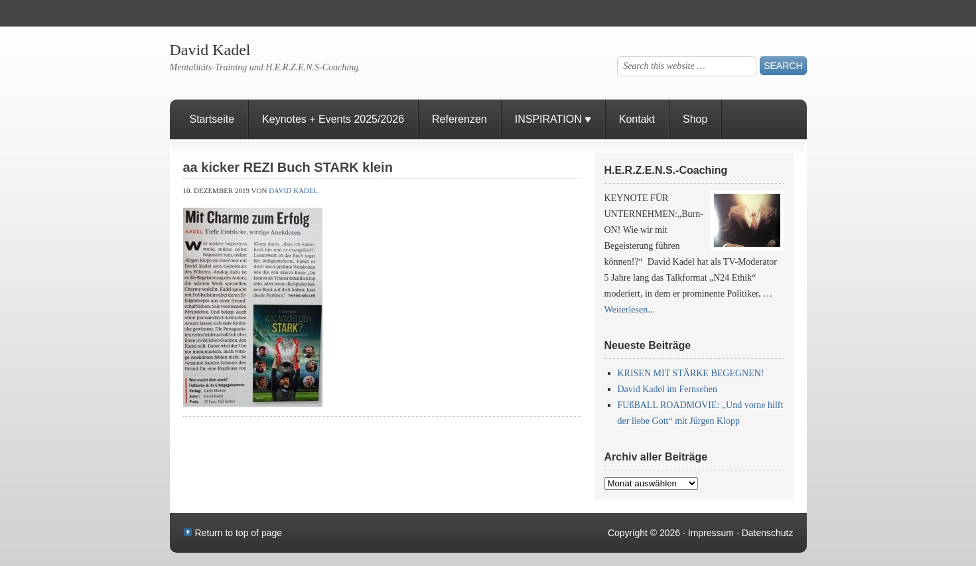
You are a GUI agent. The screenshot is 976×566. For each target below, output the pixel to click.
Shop (695, 119)
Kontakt (637, 119)
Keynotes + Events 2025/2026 (333, 119)
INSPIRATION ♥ (553, 119)
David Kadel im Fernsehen (667, 389)
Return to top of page (239, 533)
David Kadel (210, 49)
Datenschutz (768, 533)
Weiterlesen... (629, 310)
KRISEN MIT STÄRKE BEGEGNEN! (691, 373)
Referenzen (453, 126)
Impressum (711, 533)
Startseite (212, 119)
